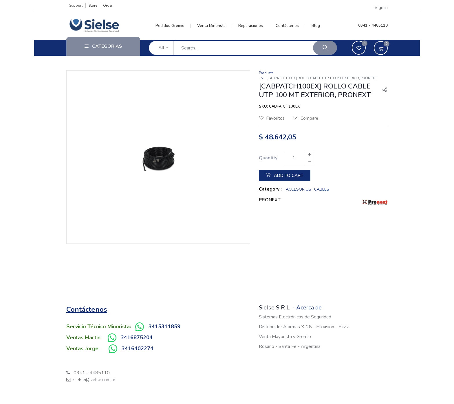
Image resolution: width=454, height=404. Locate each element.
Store (93, 5)
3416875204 (137, 337)
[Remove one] (309, 161)
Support (76, 5)
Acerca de (309, 307)
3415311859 (164, 326)
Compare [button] (306, 118)
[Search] (325, 48)
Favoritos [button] (272, 118)
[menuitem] (173, 26)
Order (107, 5)
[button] (382, 90)
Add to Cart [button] (284, 175)
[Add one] (309, 154)
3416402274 (137, 348)
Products (266, 73)
